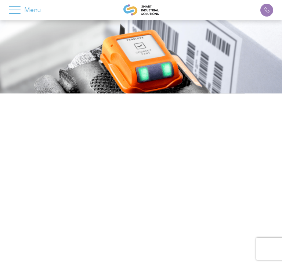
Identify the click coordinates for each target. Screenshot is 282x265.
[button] (15, 8)
